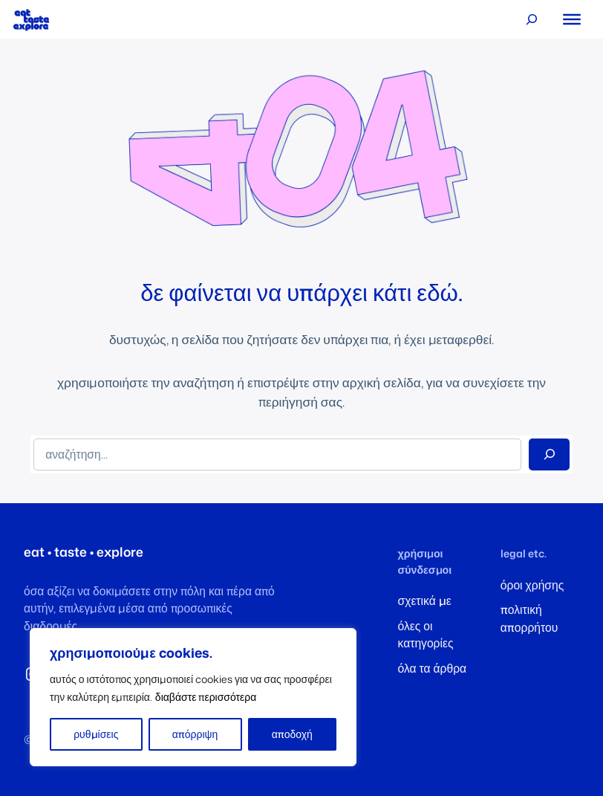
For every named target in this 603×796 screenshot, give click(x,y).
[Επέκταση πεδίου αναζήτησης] (532, 20)
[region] (193, 697)
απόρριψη (195, 734)
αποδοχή (292, 734)
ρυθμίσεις (96, 734)
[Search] (549, 454)
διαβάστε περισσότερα (206, 697)
